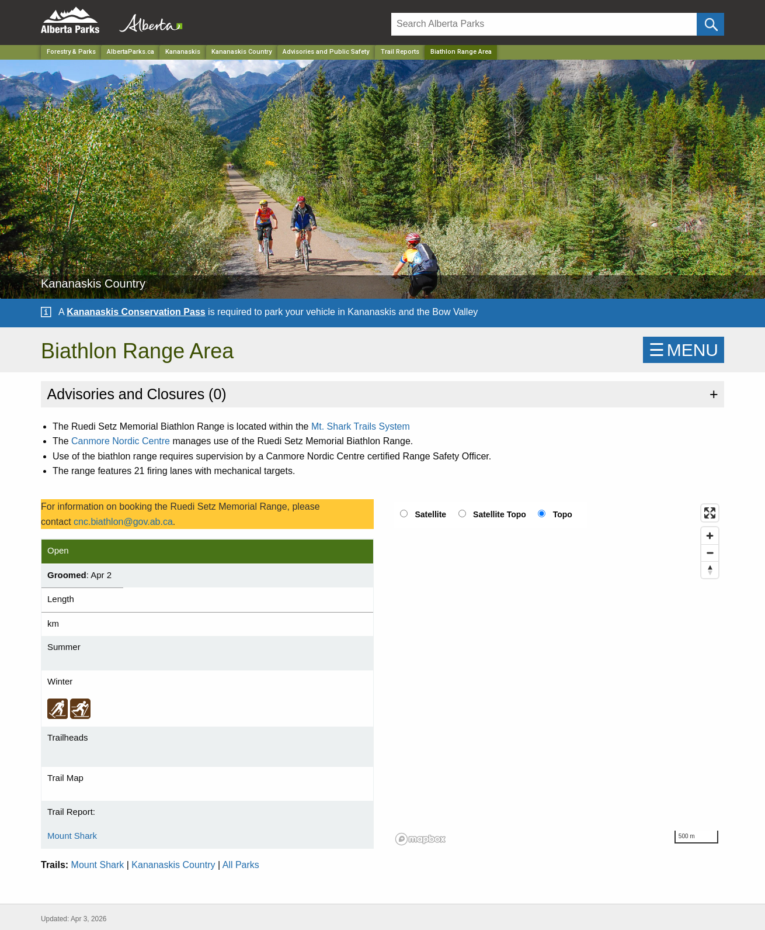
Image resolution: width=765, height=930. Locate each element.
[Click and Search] (710, 24)
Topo (562, 514)
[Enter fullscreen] (709, 512)
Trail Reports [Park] (400, 52)
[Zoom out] (709, 552)
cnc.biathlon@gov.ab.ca (123, 522)
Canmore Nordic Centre (120, 441)
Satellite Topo (499, 514)
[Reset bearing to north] (709, 569)
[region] (557, 674)
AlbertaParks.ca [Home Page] (130, 52)
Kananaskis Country (173, 865)
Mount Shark (72, 836)
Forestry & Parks (71, 52)
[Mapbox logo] (420, 839)
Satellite (430, 514)
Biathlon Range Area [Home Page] (461, 52)
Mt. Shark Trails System (360, 426)
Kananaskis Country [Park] (241, 52)
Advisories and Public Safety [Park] (326, 52)
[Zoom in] (709, 535)
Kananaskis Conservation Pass (136, 312)
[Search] (544, 24)
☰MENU (683, 349)
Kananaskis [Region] (182, 52)
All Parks (240, 865)
